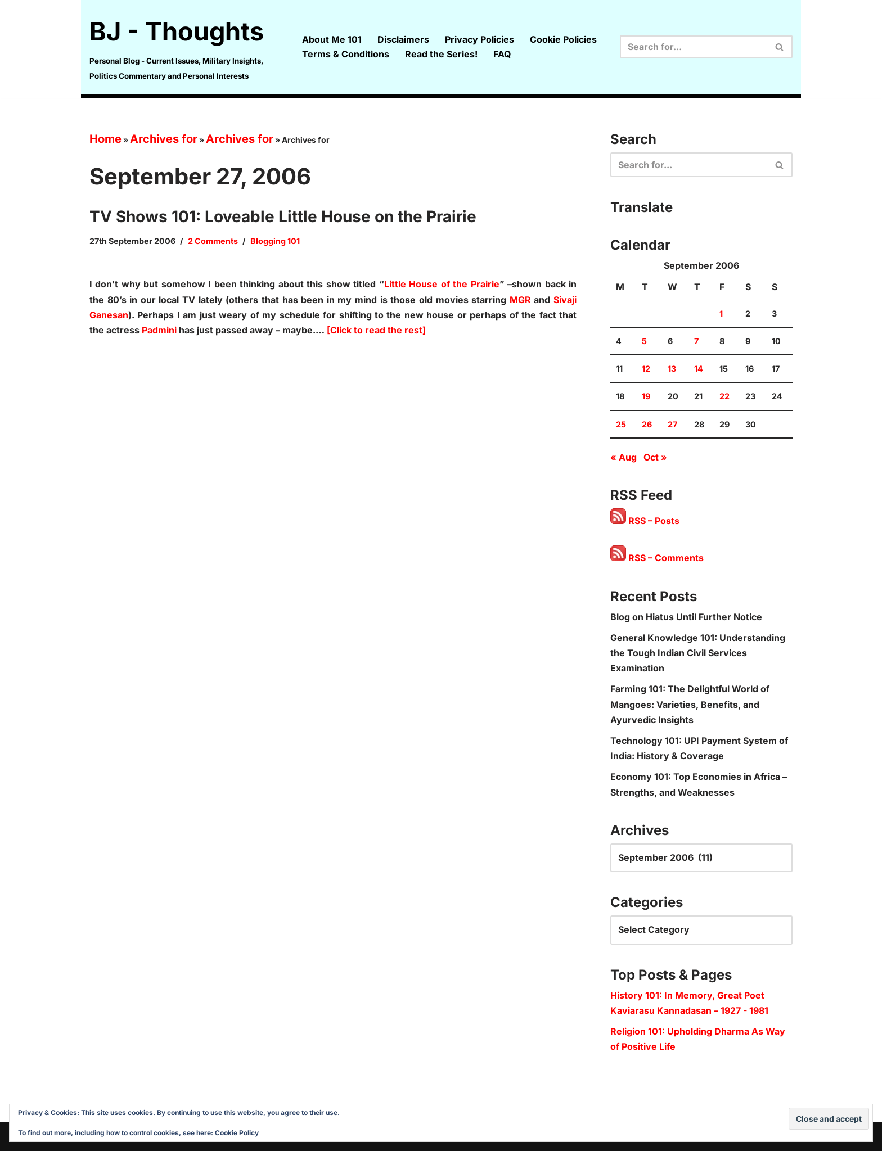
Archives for (163, 139)
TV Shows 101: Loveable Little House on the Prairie (282, 216)
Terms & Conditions (345, 54)
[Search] (693, 46)
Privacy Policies (479, 39)
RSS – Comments (657, 557)
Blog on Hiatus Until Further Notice (686, 616)
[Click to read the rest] (376, 330)
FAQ (502, 54)
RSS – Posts (645, 520)
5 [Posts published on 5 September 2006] (644, 341)
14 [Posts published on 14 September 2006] (698, 368)
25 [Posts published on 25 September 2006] (621, 424)
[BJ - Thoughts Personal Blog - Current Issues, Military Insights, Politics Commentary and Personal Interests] (186, 47)
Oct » (655, 457)
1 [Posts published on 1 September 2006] (721, 313)
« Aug (623, 457)
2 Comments (213, 241)
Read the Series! (441, 54)
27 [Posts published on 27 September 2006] (672, 424)
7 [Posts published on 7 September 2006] (696, 341)
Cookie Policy (237, 1133)
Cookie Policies (563, 39)
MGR (520, 299)
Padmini (159, 330)
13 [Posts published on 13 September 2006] (672, 368)
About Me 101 (332, 39)
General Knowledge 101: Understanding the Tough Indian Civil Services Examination (697, 653)
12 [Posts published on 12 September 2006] (646, 368)
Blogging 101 (275, 241)
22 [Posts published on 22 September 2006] (724, 396)
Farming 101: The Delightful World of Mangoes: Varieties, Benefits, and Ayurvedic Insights (690, 704)
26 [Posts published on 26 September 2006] (647, 424)
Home (105, 139)
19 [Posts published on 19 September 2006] (646, 396)
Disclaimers (403, 39)
